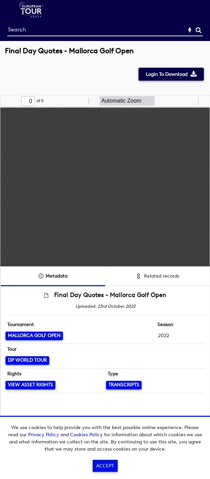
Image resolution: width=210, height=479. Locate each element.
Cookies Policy (86, 435)
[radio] (192, 101)
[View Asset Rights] (30, 385)
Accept (105, 466)
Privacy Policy (43, 435)
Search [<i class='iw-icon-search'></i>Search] (198, 30)
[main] (105, 243)
